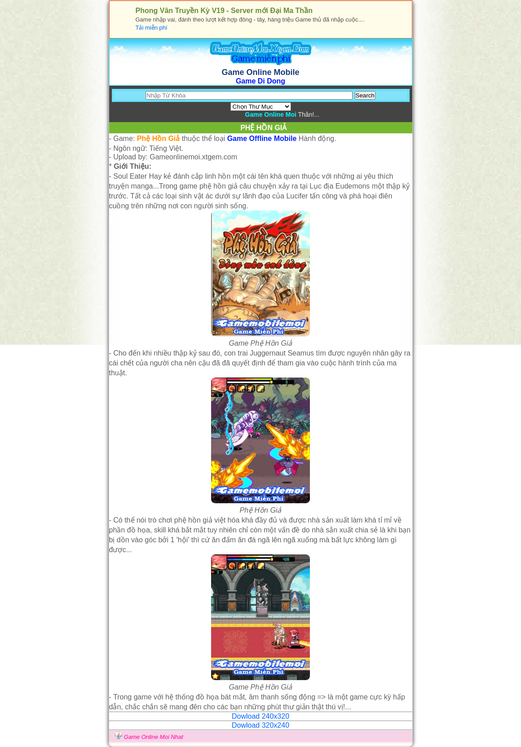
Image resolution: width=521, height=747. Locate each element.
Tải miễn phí (152, 27)
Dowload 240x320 (260, 716)
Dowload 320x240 (260, 725)
